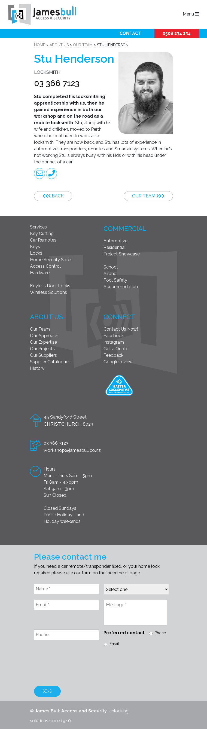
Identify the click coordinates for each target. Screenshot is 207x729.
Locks (36, 253)
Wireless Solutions (48, 292)
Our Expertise (43, 342)
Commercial (125, 229)
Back (53, 196)
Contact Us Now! (121, 329)
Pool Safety (115, 280)
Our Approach (44, 335)
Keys (35, 246)
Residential (115, 247)
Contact (130, 33)
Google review (118, 361)
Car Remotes (43, 240)
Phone (160, 633)
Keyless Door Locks (50, 285)
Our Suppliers (43, 355)
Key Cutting (42, 233)
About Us (46, 317)
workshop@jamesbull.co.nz (72, 450)
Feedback (113, 355)
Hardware (40, 272)
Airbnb (110, 273)
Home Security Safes (51, 259)
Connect (119, 317)
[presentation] (75, 667)
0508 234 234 (177, 33)
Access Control (45, 266)
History (37, 368)
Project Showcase (122, 254)
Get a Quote (116, 348)
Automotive (115, 240)
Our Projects (42, 348)
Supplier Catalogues (50, 361)
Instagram (114, 342)
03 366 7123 (56, 83)
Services (38, 227)
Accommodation (121, 286)
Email (114, 644)
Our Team (148, 196)
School (111, 267)
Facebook (114, 335)
